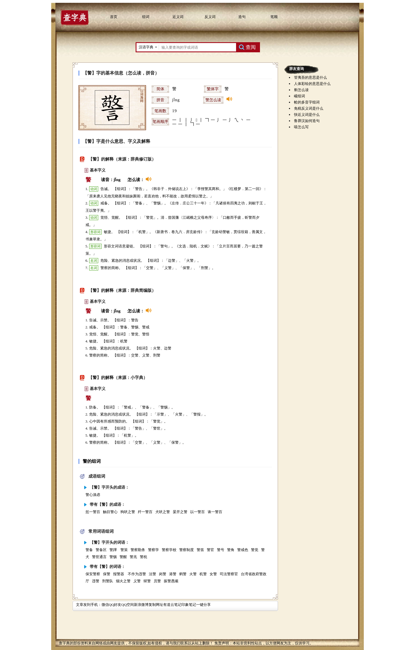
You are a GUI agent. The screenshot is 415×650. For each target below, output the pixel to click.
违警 (95, 581)
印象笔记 (188, 604)
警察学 (153, 550)
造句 (242, 17)
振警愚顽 (171, 581)
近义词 (177, 17)
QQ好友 (115, 604)
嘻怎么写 (301, 127)
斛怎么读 (301, 90)
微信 (105, 604)
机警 (203, 574)
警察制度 (186, 550)
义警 (137, 581)
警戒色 (242, 550)
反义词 (210, 17)
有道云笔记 (172, 604)
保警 (106, 574)
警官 (210, 550)
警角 (230, 550)
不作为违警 (137, 574)
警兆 (133, 557)
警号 (220, 550)
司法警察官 (229, 574)
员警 (157, 581)
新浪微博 (141, 604)
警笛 (200, 550)
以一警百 (197, 512)
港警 (172, 574)
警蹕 (113, 550)
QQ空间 (127, 604)
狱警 (147, 581)
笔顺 (274, 17)
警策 (124, 550)
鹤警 (183, 574)
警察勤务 (138, 550)
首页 (113, 17)
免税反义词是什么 (308, 108)
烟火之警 (123, 581)
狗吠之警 (127, 512)
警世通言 (99, 557)
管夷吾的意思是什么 (310, 77)
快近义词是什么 (307, 114)
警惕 (113, 557)
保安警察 (93, 574)
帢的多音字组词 (307, 102)
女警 (213, 574)
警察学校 (169, 550)
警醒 (123, 557)
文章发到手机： (89, 604)
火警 (193, 574)
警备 (89, 550)
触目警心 (110, 512)
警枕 (143, 557)
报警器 (119, 574)
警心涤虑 (93, 495)
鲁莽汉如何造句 (307, 121)
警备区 (101, 550)
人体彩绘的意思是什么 (312, 84)
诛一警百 (215, 512)
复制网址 (156, 604)
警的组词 (92, 461)
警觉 (254, 550)
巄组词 (299, 96)
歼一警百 (145, 512)
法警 (152, 574)
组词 (145, 17)
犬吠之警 (162, 512)
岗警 (162, 574)
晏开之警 (180, 512)
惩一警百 (93, 512)
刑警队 (107, 581)
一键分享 (203, 604)
